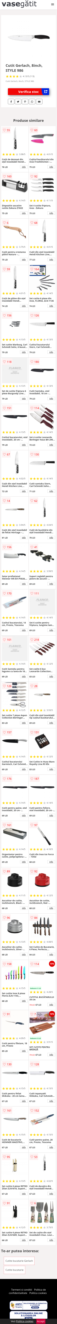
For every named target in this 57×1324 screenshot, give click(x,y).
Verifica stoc (33, 91)
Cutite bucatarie (14, 1270)
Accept (41, 1321)
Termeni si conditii (21, 1289)
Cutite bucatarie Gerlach (19, 1260)
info (24, 166)
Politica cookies (38, 1293)
